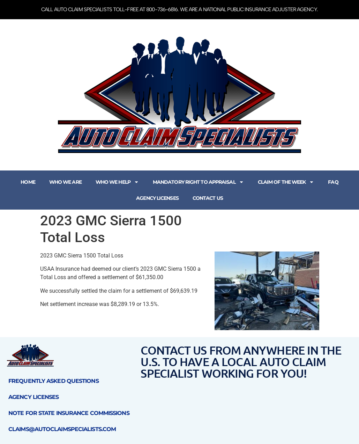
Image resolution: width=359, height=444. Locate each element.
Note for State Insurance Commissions (68, 413)
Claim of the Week (286, 182)
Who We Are (65, 182)
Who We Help (117, 182)
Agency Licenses (157, 198)
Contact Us (208, 198)
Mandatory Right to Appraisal (198, 182)
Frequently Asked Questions (53, 381)
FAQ (333, 182)
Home (28, 182)
